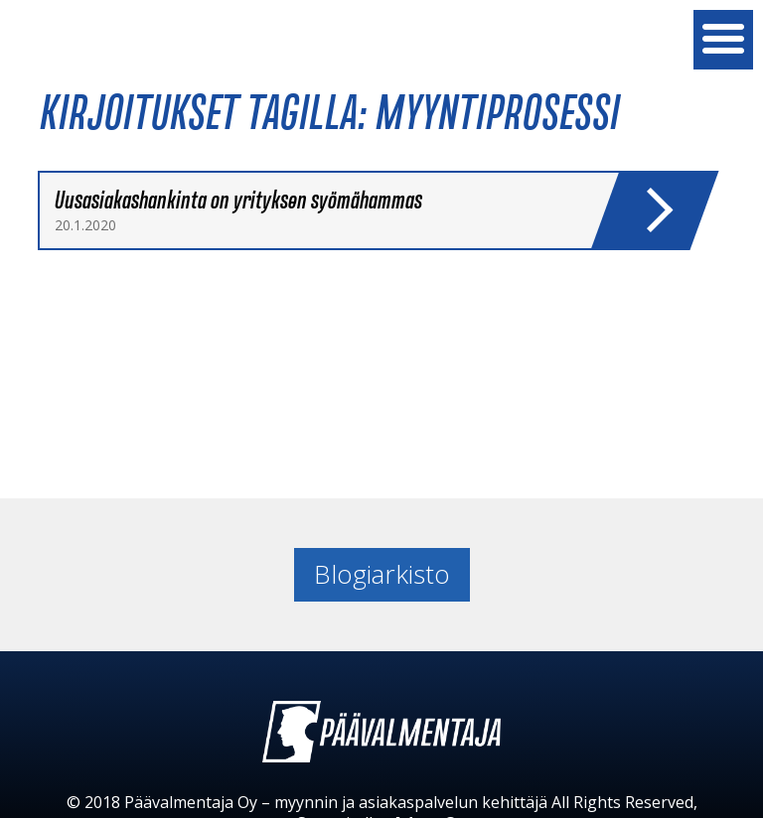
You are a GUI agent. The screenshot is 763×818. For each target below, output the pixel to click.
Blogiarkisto (382, 574)
